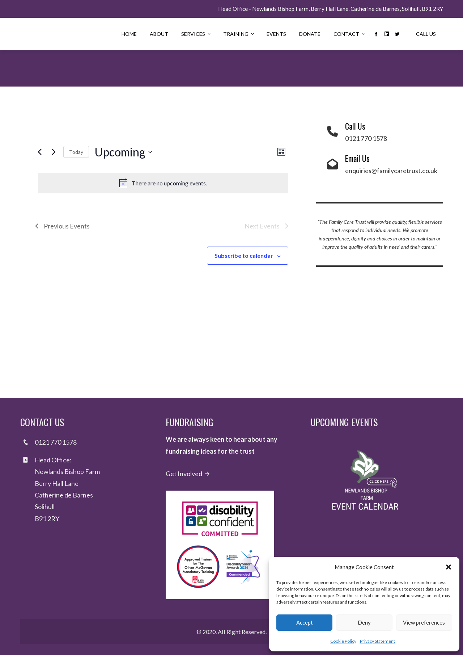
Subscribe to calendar (243, 255)
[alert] (163, 183)
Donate (309, 34)
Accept (304, 622)
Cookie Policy (343, 641)
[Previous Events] (39, 152)
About (159, 34)
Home (129, 34)
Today (76, 152)
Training (239, 34)
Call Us (426, 34)
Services (196, 34)
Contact (350, 34)
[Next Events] (53, 152)
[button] (448, 567)
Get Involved (188, 474)
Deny (364, 622)
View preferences (424, 622)
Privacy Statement (377, 641)
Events (276, 34)
